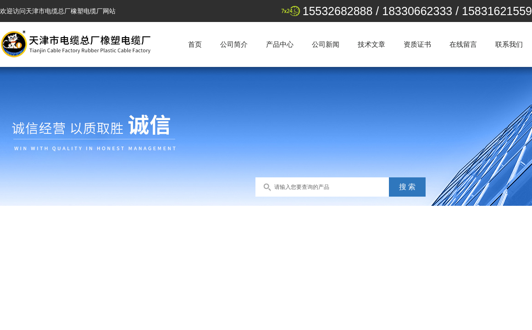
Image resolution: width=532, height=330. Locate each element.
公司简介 (234, 44)
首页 (195, 44)
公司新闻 (325, 44)
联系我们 (509, 44)
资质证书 (417, 44)
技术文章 (371, 44)
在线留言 (463, 44)
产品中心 (280, 44)
